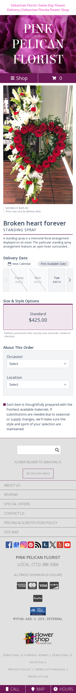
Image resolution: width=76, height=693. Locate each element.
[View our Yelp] (60, 546)
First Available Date (53, 264)
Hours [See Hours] (63, 689)
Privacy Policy (19, 669)
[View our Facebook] (9, 546)
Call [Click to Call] (12, 689)
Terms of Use (38, 676)
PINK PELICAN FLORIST (38, 44)
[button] (38, 611)
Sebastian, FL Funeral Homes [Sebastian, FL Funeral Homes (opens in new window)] (26, 655)
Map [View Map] (38, 689)
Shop (19, 78)
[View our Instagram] (23, 546)
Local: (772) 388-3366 (38, 564)
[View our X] (52, 546)
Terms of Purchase (50, 669)
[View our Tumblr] (45, 546)
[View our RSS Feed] (38, 546)
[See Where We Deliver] (38, 473)
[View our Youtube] (67, 546)
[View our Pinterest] (31, 546)
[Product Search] (39, 449)
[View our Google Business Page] (16, 546)
